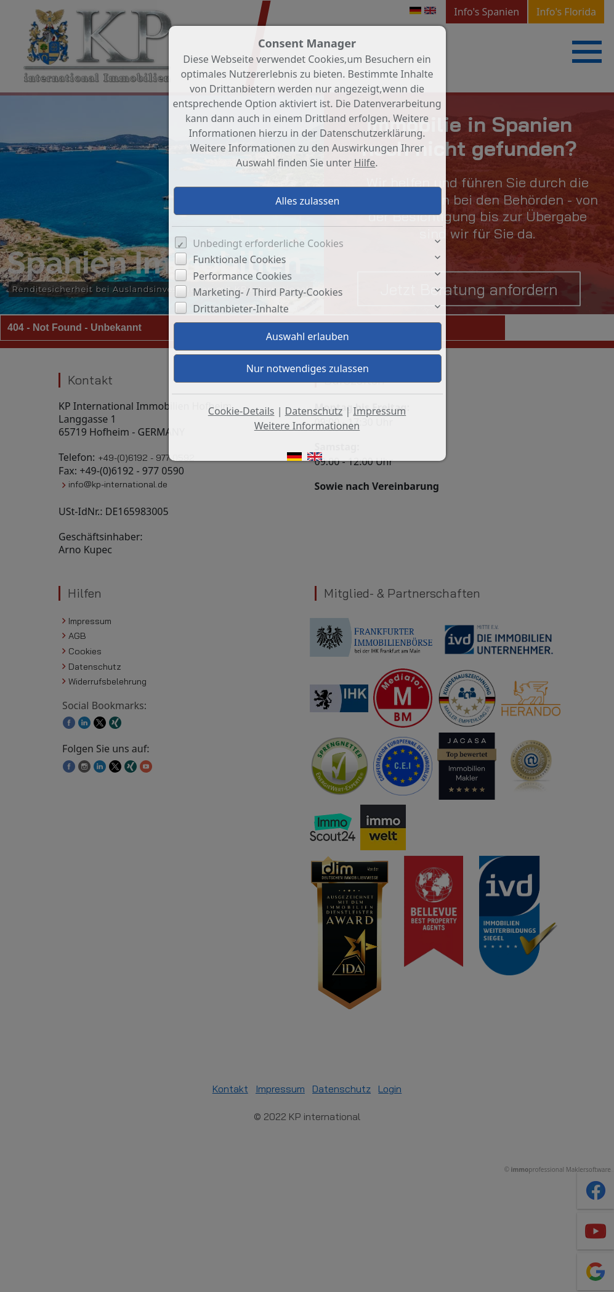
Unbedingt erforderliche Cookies (268, 243)
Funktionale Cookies (239, 259)
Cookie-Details (241, 411)
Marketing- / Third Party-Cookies (267, 292)
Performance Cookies (242, 276)
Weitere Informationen (307, 426)
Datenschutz (314, 411)
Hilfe (365, 162)
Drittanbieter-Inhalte (241, 308)
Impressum (379, 411)
